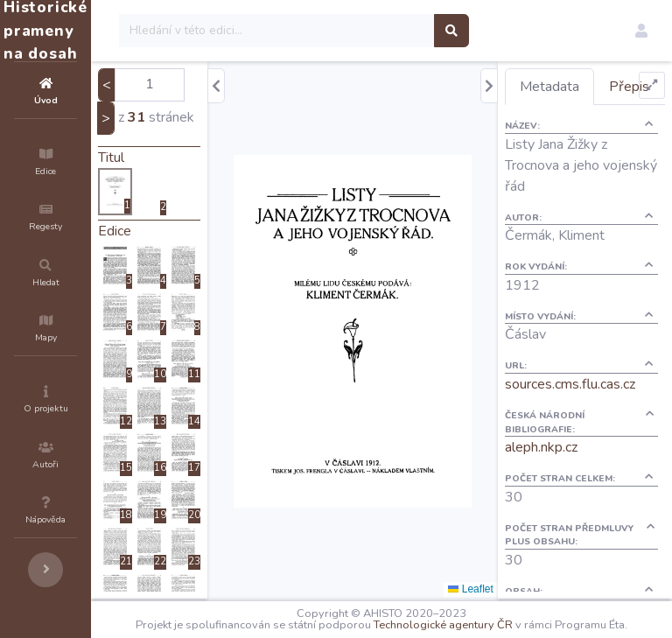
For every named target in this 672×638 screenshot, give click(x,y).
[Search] (382, 30)
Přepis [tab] (571, 122)
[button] (641, 30)
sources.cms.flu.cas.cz (601, 420)
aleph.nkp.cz (572, 483)
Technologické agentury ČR (533, 622)
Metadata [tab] (581, 86)
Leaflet (502, 589)
